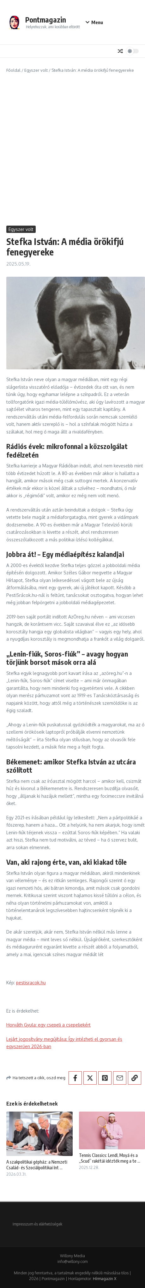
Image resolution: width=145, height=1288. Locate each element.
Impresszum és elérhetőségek (37, 1224)
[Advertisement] (72, 149)
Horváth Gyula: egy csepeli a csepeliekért (48, 1024)
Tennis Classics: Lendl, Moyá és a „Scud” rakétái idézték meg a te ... (109, 1158)
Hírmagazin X (104, 1278)
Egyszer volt (36, 70)
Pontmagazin (45, 19)
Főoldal (13, 70)
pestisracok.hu (31, 982)
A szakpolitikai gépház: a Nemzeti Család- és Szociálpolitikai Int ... (36, 1164)
